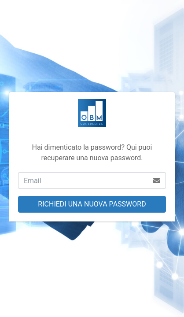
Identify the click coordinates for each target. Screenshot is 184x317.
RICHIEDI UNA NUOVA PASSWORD (92, 204)
